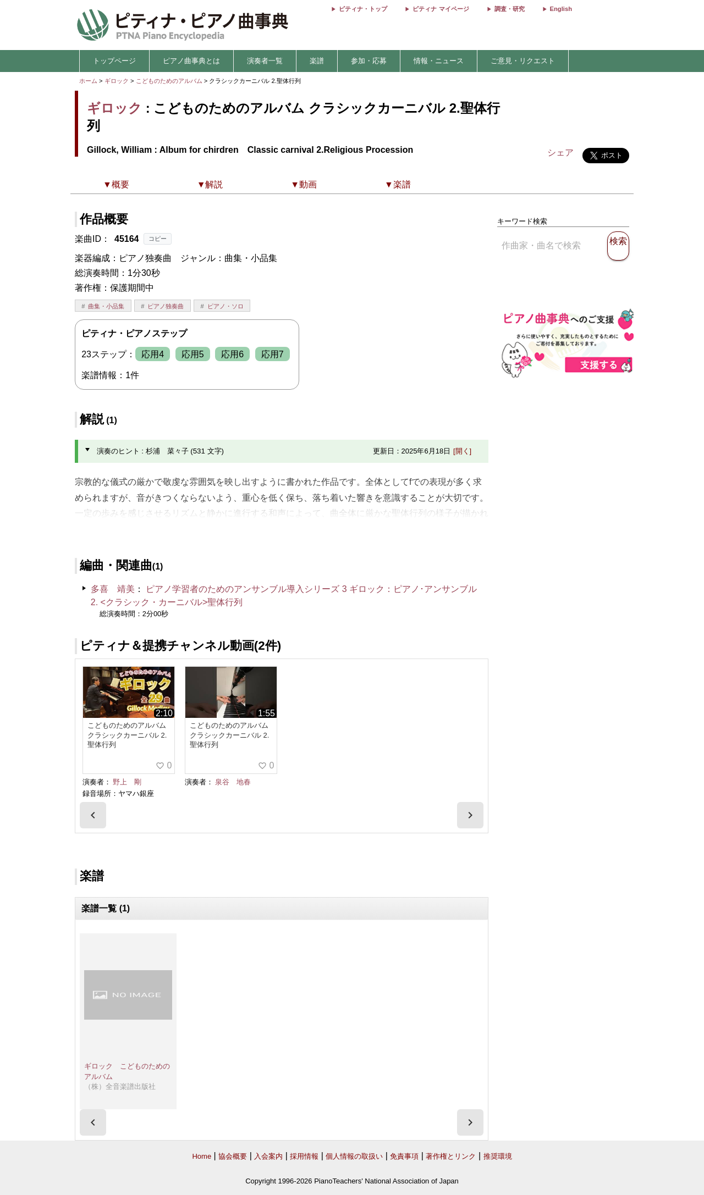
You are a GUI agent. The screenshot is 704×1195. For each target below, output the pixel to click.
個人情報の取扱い (354, 1156)
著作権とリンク (451, 1156)
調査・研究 (509, 8)
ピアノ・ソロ (225, 306)
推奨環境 (497, 1156)
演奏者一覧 (265, 61)
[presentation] (93, 815)
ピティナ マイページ (441, 8)
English (561, 8)
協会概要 (232, 1156)
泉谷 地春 (233, 782)
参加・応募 (369, 61)
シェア (560, 152)
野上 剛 (127, 782)
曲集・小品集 (106, 306)
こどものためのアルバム (170, 81)
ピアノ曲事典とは (191, 61)
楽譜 (317, 61)
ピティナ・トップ (363, 8)
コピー (157, 238)
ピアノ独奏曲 (165, 306)
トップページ (114, 61)
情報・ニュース (439, 61)
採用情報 (304, 1156)
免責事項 (404, 1156)
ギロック (117, 81)
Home (201, 1156)
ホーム (88, 81)
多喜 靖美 (113, 589)
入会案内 (268, 1156)
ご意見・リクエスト (523, 61)
